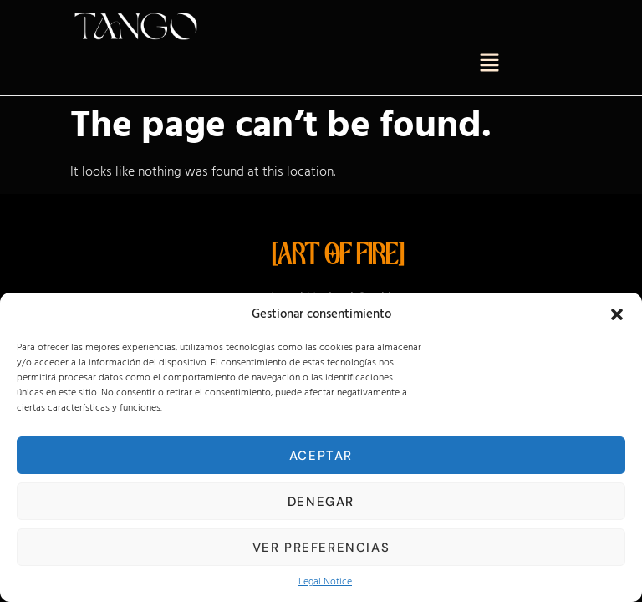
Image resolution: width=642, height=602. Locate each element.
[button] (617, 314)
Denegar (321, 501)
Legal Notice (325, 581)
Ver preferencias (321, 547)
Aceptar (321, 455)
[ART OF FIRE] (338, 256)
